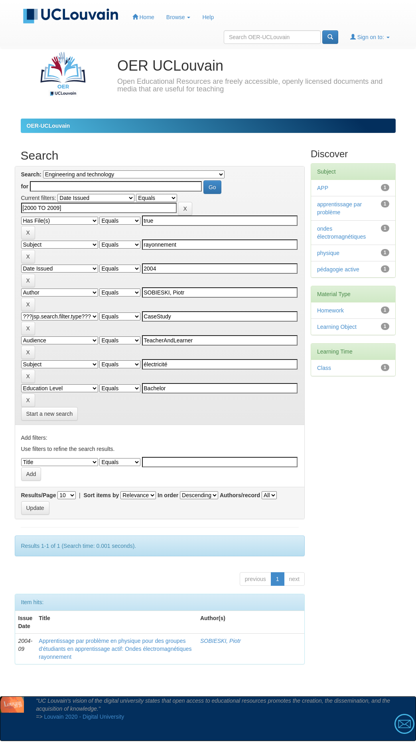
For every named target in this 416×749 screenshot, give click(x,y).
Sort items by (101, 495)
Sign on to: (370, 37)
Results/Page (38, 495)
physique (328, 253)
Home (143, 17)
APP (322, 188)
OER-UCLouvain (48, 126)
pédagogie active (338, 269)
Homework (330, 310)
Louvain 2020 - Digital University (84, 716)
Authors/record (240, 495)
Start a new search (49, 414)
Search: (31, 174)
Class (324, 368)
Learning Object (337, 327)
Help (208, 17)
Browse (178, 17)
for (25, 186)
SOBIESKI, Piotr (220, 641)
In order (168, 495)
